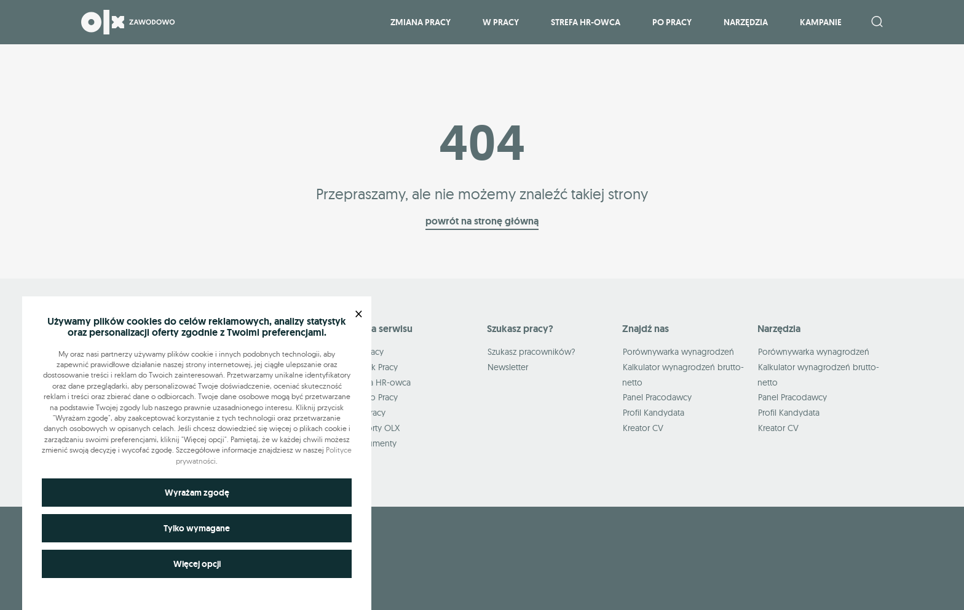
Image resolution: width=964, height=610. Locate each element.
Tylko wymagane (197, 528)
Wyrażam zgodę (197, 492)
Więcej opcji (197, 563)
